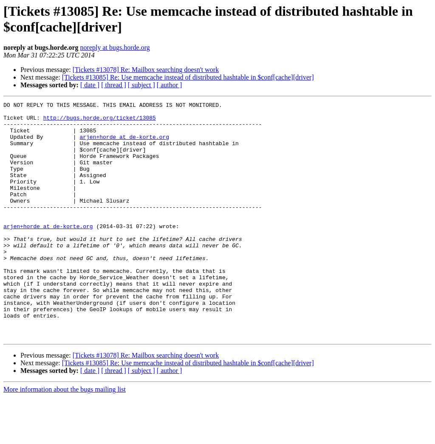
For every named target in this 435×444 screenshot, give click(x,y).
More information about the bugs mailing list (64, 436)
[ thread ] (113, 85)
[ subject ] (141, 85)
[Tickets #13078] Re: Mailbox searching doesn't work (146, 69)
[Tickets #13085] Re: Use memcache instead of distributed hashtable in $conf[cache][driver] (188, 77)
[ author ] (169, 85)
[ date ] (89, 85)
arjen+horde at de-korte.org (124, 144)
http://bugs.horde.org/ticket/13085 (99, 121)
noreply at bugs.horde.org (115, 47)
